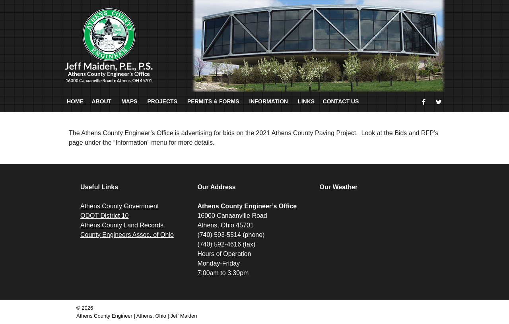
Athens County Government (119, 206)
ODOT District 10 (104, 215)
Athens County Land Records (121, 225)
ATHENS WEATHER (376, 231)
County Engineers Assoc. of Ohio (127, 234)
